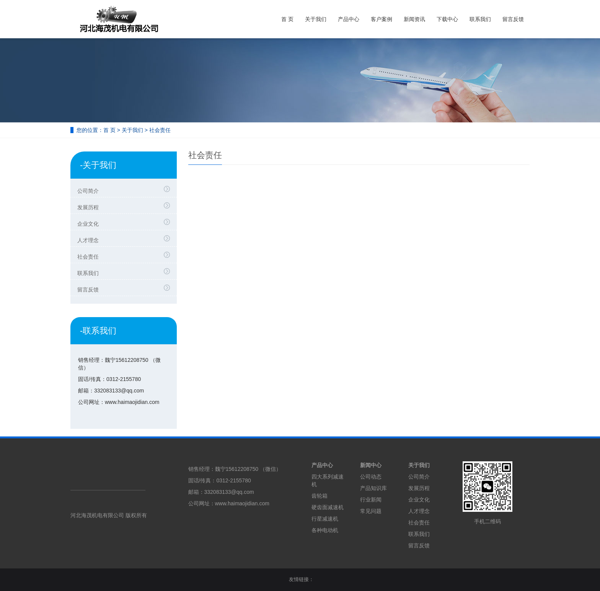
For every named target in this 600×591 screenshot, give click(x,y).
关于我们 (315, 19)
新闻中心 (371, 465)
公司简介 (125, 190)
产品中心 (348, 19)
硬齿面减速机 (327, 507)
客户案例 (381, 19)
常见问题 (371, 511)
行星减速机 (324, 519)
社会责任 (125, 255)
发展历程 (125, 206)
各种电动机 (324, 530)
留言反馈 (513, 19)
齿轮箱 (319, 496)
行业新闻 (371, 500)
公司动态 (371, 477)
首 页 (287, 19)
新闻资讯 (414, 19)
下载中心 (447, 19)
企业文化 (125, 222)
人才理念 (125, 239)
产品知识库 (373, 488)
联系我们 (480, 19)
